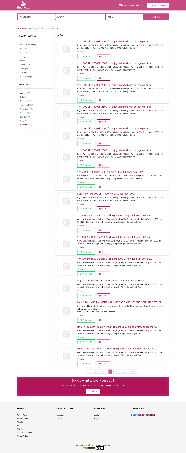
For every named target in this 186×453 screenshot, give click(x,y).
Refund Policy (22, 415)
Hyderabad (26, 105)
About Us (20, 422)
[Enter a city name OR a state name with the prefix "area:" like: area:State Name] (124, 17)
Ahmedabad (26, 109)
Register (97, 418)
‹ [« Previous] (87, 371)
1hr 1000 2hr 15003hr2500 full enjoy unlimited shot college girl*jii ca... (115, 41)
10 (117, 371)
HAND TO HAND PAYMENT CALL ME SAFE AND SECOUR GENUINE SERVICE (119, 302)
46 (129, 371)
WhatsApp (87, 56)
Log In (96, 415)
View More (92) (26, 124)
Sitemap (59, 418)
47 (133, 371)
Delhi (24, 97)
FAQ (18, 425)
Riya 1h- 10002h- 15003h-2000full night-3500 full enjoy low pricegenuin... (117, 326)
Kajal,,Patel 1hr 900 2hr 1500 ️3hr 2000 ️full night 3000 (106, 193)
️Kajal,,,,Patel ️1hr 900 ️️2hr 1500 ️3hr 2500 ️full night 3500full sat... (111, 280)
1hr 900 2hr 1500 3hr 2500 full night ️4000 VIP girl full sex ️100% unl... (114, 215)
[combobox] (36, 17)
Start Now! (93, 391)
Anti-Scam (21, 429)
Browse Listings (126, 5)
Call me (104, 57)
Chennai (25, 113)
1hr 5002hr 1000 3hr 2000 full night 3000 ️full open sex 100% (110, 171)
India (24, 28)
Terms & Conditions (24, 432)
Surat (23, 121)
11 (121, 371)
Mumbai (25, 93)
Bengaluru (25, 101)
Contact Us (60, 415)
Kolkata (25, 117)
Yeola (82, 52)
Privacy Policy (22, 436)
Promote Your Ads (24, 418)
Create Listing (158, 5)
